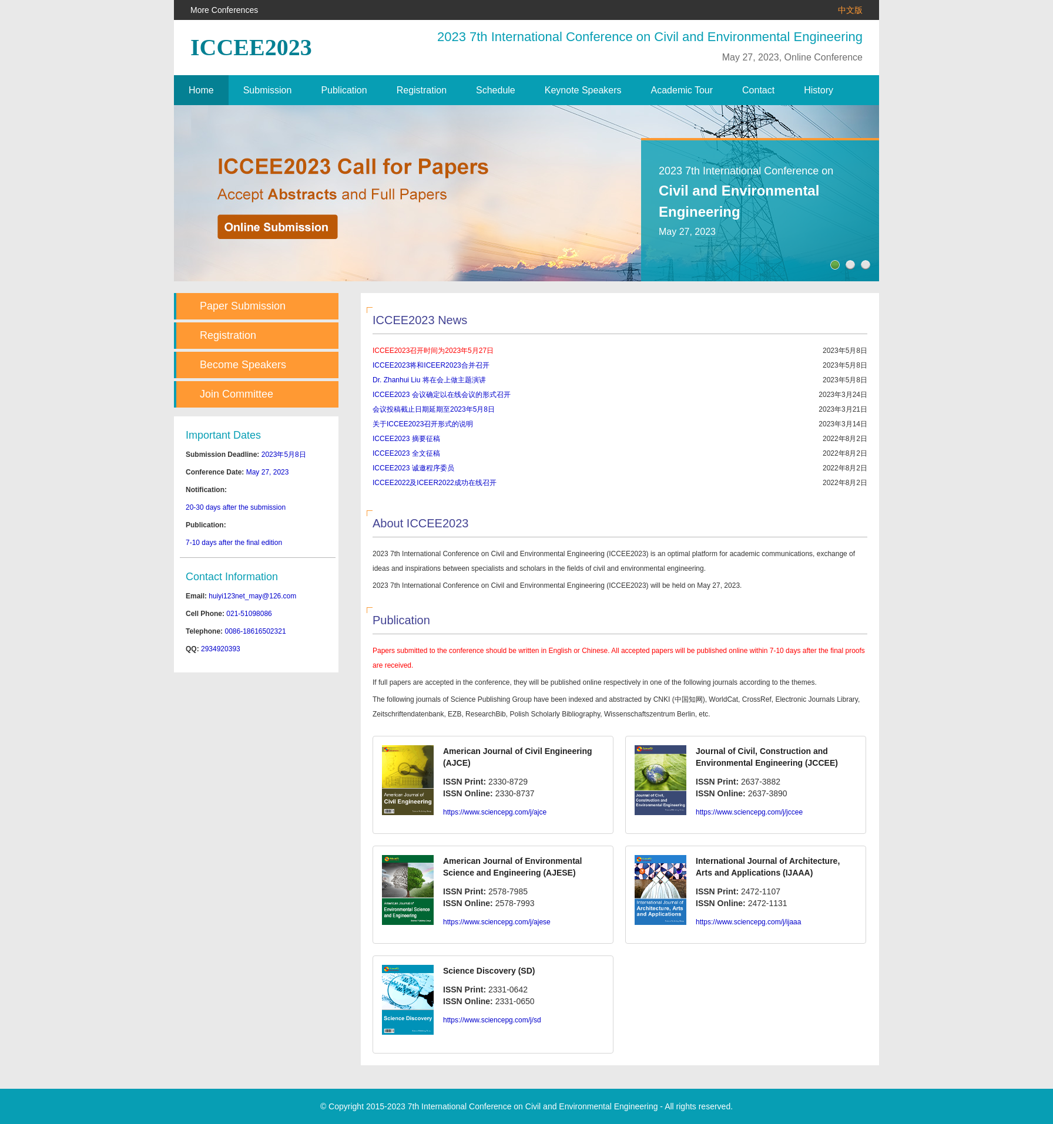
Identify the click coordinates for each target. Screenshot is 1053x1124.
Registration (422, 90)
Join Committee (236, 394)
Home (201, 90)
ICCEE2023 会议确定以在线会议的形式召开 (442, 395)
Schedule (495, 90)
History (818, 90)
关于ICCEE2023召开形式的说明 (423, 424)
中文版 (850, 10)
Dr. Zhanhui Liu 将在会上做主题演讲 (429, 380)
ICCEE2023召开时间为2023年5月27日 (433, 350)
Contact (758, 90)
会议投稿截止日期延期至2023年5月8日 (434, 409)
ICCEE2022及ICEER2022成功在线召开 (435, 483)
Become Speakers (243, 365)
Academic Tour (682, 90)
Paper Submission (243, 306)
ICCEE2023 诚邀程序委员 (413, 468)
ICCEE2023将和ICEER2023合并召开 (431, 365)
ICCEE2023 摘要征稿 (406, 439)
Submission (267, 90)
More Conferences (224, 10)
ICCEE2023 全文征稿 (406, 453)
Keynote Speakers (583, 90)
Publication (344, 90)
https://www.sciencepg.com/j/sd (492, 1020)
